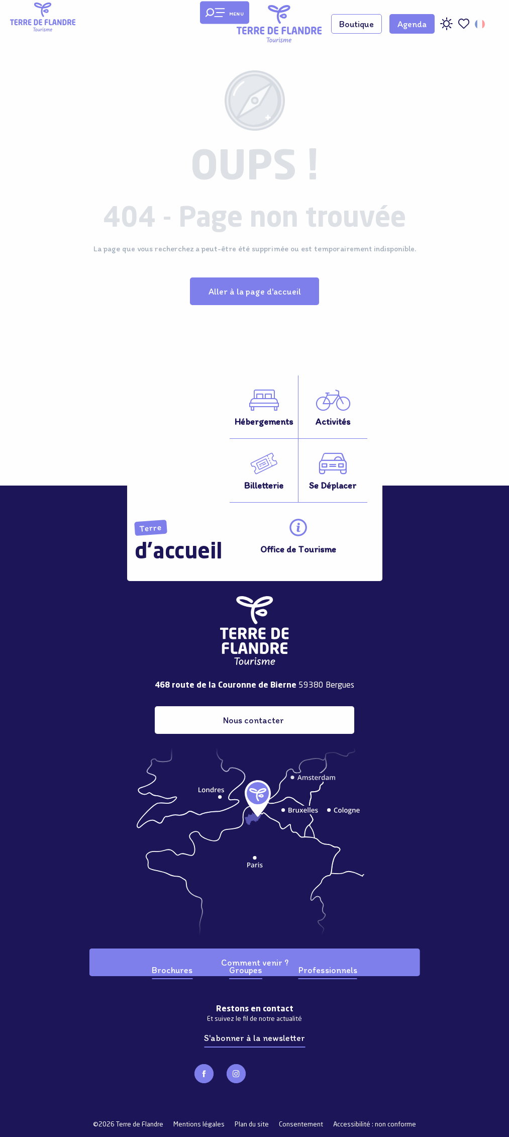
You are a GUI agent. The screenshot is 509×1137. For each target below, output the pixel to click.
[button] (480, 24)
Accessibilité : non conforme (374, 1124)
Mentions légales (199, 1124)
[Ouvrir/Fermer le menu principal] (224, 13)
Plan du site (252, 1124)
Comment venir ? (254, 962)
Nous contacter (253, 720)
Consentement (301, 1124)
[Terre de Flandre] (42, 17)
